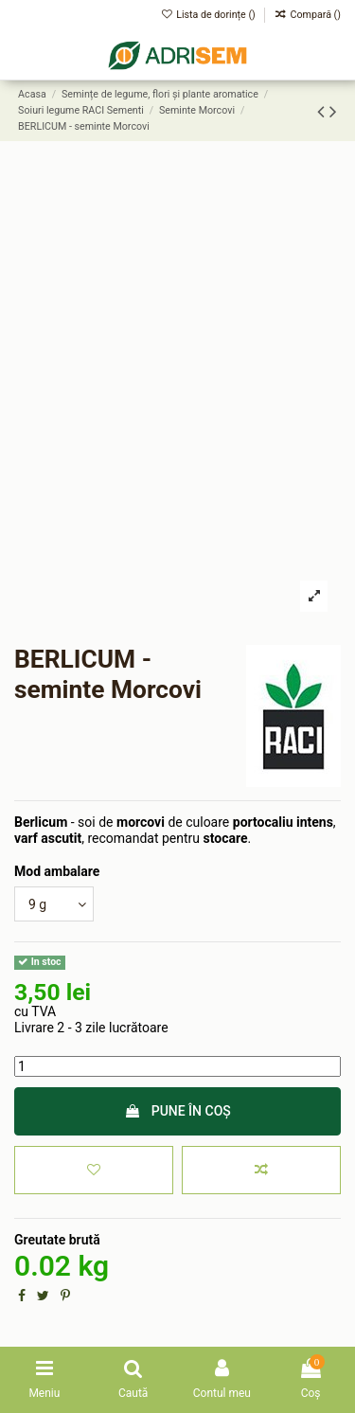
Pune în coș (177, 1110)
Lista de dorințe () (209, 15)
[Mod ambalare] (54, 903)
